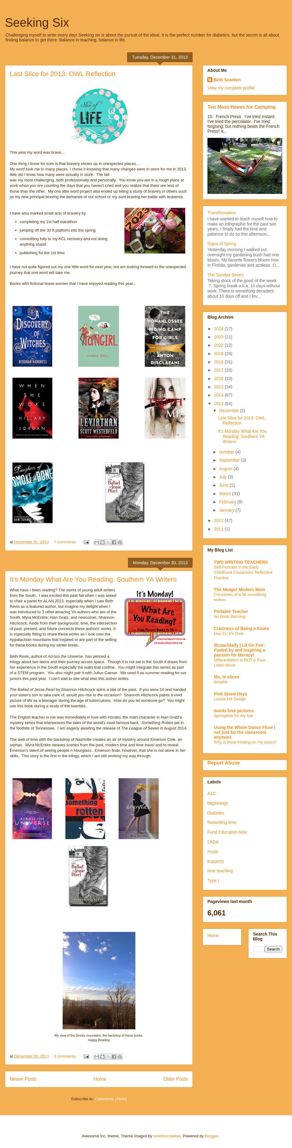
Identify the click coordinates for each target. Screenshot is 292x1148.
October (227, 452)
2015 (219, 386)
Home (100, 1079)
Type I (213, 880)
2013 (219, 403)
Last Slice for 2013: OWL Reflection (63, 74)
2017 (219, 370)
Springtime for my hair (233, 715)
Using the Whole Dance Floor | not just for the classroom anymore (244, 732)
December (229, 410)
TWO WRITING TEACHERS (241, 562)
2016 (219, 378)
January (227, 510)
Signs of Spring (221, 243)
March (225, 493)
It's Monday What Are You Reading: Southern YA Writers (93, 579)
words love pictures (234, 710)
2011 (219, 529)
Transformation (221, 212)
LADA (213, 841)
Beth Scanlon (227, 79)
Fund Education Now (227, 832)
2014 (219, 395)
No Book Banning (229, 616)
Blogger (211, 1136)
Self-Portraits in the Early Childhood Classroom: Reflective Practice (243, 572)
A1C (211, 793)
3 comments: (66, 1056)
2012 (219, 520)
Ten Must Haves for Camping (241, 107)
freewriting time (221, 822)
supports (215, 861)
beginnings (217, 803)
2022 (219, 345)
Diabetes (215, 812)
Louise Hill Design (230, 699)
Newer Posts (23, 1079)
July (223, 476)
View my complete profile (231, 88)
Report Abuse (223, 762)
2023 (219, 336)
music (213, 851)
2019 (219, 353)
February (228, 501)
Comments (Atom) (111, 1099)
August (226, 468)
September (230, 460)
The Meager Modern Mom (239, 589)
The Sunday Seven (225, 274)
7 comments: (66, 542)
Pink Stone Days (230, 693)
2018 (219, 361)
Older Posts (175, 1079)
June (224, 485)
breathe (221, 682)
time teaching (220, 870)
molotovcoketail (167, 1136)
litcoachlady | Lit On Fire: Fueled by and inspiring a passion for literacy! (239, 650)
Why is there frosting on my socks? (245, 742)
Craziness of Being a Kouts (241, 628)
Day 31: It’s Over (229, 633)
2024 (219, 328)
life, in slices (226, 676)
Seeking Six (37, 22)
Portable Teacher (231, 611)
